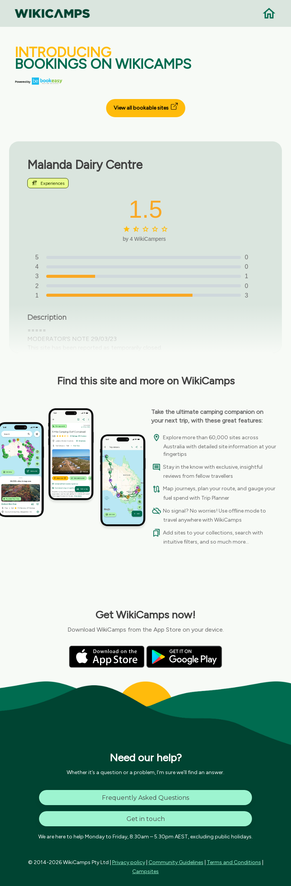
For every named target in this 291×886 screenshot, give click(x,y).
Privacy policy (128, 862)
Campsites (145, 871)
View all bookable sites (146, 107)
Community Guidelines (176, 862)
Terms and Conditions (234, 862)
